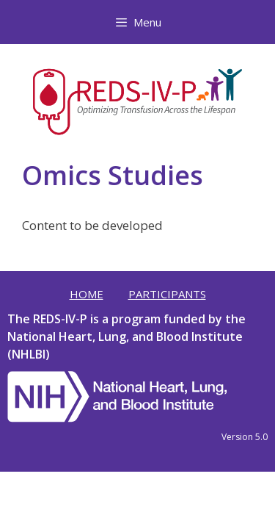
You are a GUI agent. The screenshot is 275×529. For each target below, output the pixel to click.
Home (86, 294)
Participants (167, 294)
